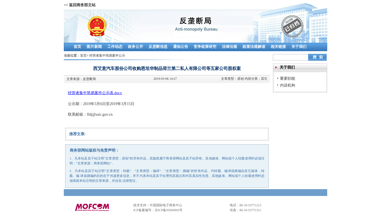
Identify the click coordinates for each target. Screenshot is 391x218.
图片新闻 (94, 47)
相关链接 (278, 47)
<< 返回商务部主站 (80, 5)
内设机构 (287, 85)
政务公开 (135, 47)
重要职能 (287, 78)
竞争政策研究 (205, 47)
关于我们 (299, 47)
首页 (77, 47)
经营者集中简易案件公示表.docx (95, 93)
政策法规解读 (253, 47)
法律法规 (229, 47)
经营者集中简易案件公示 (107, 55)
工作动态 (114, 47)
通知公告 (180, 47)
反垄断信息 (158, 47)
